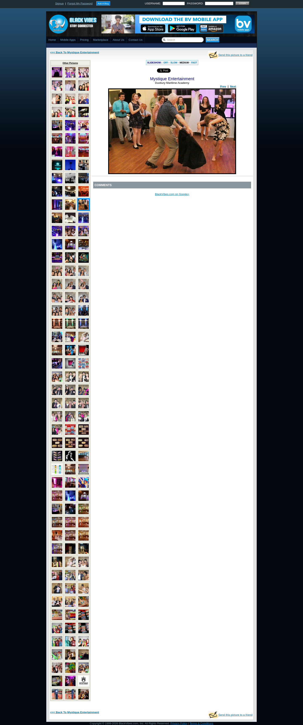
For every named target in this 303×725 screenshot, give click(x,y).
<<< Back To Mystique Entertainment (74, 52)
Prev (223, 86)
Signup (59, 3)
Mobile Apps (68, 39)
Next (233, 86)
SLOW (173, 62)
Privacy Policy (178, 723)
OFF (165, 62)
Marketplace (100, 39)
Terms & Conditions (201, 723)
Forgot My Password (80, 3)
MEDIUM (184, 62)
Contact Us (135, 39)
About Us (118, 39)
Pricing (84, 39)
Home (52, 39)
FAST (194, 62)
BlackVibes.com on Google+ (172, 194)
